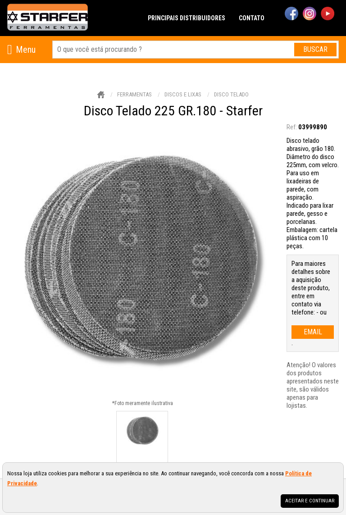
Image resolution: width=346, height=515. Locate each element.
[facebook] (291, 14)
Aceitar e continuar (309, 501)
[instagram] (309, 14)
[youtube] (327, 14)
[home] (47, 18)
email (313, 332)
